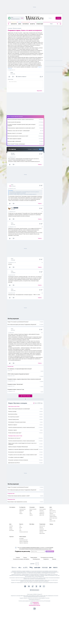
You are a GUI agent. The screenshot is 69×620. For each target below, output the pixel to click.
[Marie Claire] (37, 568)
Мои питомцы (11, 530)
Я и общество (22, 507)
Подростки (51, 513)
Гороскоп (11, 536)
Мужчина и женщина (32, 509)
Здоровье (42, 507)
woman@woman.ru (35, 602)
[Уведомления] (60, 24)
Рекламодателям (36, 559)
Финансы (20, 513)
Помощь (25, 557)
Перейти (40, 149)
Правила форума (33, 557)
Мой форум (14, 23)
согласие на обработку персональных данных (30, 547)
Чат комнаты (12, 507)
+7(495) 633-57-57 (36, 603)
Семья (30, 513)
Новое (19, 23)
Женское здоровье (43, 509)
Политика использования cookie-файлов (21, 559)
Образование (21, 510)
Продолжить (39, 90)
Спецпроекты (46, 559)
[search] (54, 24)
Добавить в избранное (21, 76)
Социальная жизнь (22, 509)
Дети (51, 507)
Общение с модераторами (23, 541)
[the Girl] (50, 568)
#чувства (10, 68)
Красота (21, 524)
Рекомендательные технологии (34, 605)
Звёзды (51, 524)
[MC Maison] (25, 568)
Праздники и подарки (43, 530)
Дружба (30, 510)
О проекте (18, 557)
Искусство (41, 527)
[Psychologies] (45, 568)
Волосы (20, 527)
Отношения (10, 28)
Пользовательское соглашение (47, 557)
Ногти (20, 530)
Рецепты (10, 527)
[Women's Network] (34, 565)
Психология (41, 510)
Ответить (40, 164)
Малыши (51, 509)
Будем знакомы (42, 533)
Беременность (42, 513)
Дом (10, 524)
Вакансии (54, 559)
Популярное (25, 23)
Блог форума (21, 538)
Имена (51, 519)
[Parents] (55, 568)
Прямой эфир (39, 23)
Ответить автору (10, 79)
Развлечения (42, 524)
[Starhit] (31, 568)
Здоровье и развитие (53, 516)
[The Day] (20, 568)
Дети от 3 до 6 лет (52, 510)
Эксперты (32, 23)
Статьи (58, 18)
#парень (40, 66)
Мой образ (31, 524)
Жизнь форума (22, 536)
